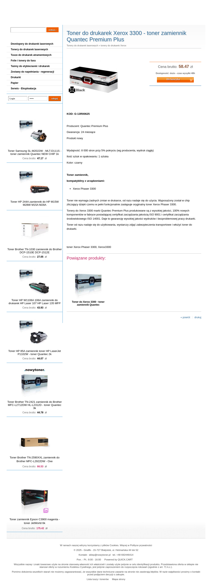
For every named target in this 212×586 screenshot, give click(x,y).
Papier (14, 82)
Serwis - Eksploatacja (23, 88)
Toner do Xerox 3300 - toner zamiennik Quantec (88, 303)
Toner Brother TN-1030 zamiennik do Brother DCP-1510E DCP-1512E (34, 251)
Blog (13, 21)
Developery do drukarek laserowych (32, 43)
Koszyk (180, 3)
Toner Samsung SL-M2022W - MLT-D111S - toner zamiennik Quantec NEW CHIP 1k (34, 152)
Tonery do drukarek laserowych (29, 49)
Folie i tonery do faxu (23, 60)
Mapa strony (118, 579)
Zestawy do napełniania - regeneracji (32, 71)
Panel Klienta (56, 21)
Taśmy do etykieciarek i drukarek (30, 66)
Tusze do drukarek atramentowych (31, 55)
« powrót (185, 317)
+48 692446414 (125, 554)
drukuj (197, 317)
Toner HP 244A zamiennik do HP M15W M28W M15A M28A (34, 203)
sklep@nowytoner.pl (100, 554)
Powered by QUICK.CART (118, 559)
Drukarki (16, 77)
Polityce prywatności (141, 545)
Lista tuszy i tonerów (98, 579)
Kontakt (77, 21)
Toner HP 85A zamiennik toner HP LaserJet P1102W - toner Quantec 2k (34, 352)
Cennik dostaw (31, 21)
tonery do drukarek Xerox (113, 45)
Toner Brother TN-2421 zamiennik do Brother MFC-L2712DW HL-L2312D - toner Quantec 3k (34, 405)
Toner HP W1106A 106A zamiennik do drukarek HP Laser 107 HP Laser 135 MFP (35, 302)
